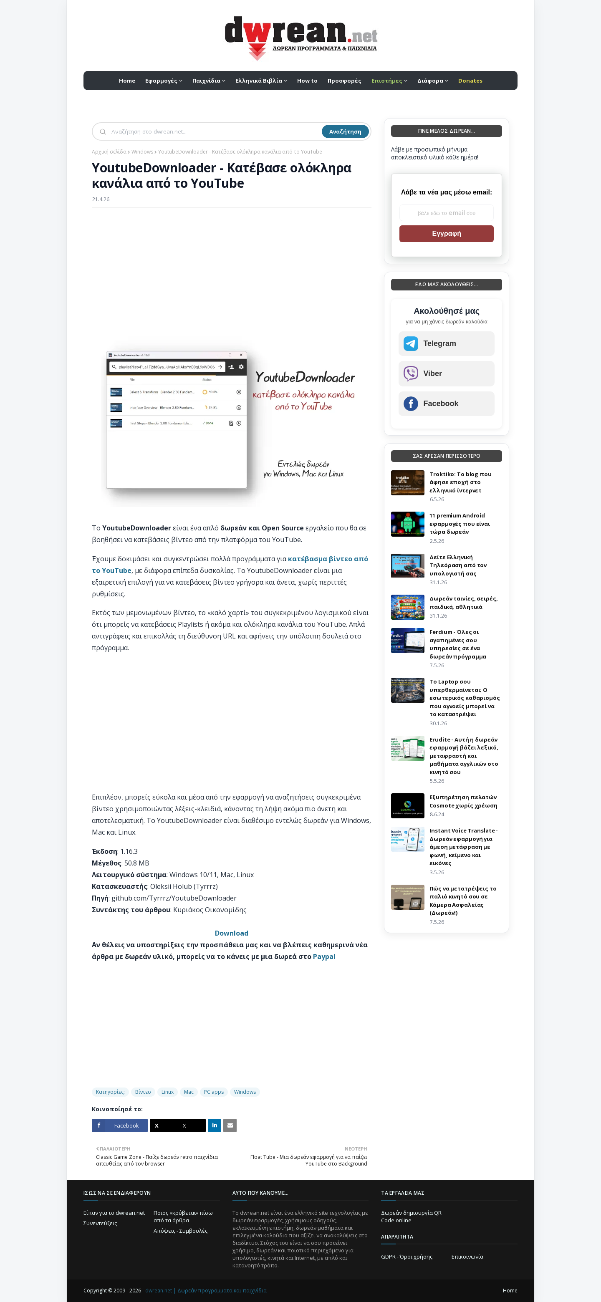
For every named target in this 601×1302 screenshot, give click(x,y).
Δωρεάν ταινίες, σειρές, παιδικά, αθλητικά (463, 603)
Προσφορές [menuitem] (344, 80)
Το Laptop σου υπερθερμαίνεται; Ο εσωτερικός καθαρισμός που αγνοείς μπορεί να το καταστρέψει (464, 698)
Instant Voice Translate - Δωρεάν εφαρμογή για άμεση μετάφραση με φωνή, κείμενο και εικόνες (463, 847)
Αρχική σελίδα (109, 151)
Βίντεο (143, 1091)
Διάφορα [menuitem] (430, 80)
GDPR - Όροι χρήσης (406, 1256)
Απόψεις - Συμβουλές (180, 1230)
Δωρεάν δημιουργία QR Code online (411, 1216)
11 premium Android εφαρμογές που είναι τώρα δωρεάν (459, 523)
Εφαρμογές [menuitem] (161, 80)
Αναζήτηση (345, 131)
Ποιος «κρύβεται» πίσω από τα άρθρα (183, 1216)
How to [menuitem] (307, 80)
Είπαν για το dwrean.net (114, 1212)
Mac (189, 1091)
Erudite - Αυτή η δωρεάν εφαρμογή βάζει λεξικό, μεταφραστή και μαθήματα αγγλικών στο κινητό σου (463, 756)
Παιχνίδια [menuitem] (206, 80)
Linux (168, 1091)
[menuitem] (389, 80)
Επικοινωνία (467, 1256)
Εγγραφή (446, 233)
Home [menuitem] (127, 80)
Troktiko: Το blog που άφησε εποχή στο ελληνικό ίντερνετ (460, 482)
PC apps (214, 1091)
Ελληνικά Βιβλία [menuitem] (258, 80)
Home (510, 1290)
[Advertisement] (231, 274)
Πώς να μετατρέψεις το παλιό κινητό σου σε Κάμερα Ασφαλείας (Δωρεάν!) (462, 901)
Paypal (324, 956)
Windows (142, 151)
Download (231, 933)
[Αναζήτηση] (215, 131)
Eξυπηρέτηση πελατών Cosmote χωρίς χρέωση (463, 801)
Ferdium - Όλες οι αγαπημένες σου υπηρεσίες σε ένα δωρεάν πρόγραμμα (457, 644)
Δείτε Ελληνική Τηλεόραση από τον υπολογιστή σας (458, 565)
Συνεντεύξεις (100, 1223)
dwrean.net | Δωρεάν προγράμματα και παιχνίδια (206, 1290)
